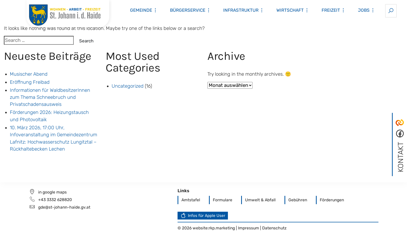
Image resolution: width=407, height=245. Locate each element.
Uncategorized (128, 86)
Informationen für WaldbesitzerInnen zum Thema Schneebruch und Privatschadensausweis (50, 97)
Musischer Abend (29, 74)
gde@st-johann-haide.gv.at (64, 207)
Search (86, 40)
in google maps (52, 192)
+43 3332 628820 (55, 199)
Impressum (249, 227)
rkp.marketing (222, 227)
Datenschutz (274, 227)
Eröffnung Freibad (30, 82)
